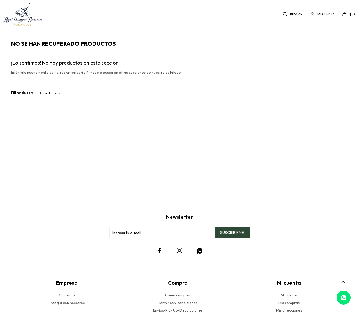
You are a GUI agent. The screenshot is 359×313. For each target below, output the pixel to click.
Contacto (67, 295)
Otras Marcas (50, 93)
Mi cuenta (289, 295)
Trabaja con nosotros (67, 302)
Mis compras (289, 302)
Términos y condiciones (177, 302)
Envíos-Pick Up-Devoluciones (177, 310)
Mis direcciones (289, 310)
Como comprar (178, 295)
